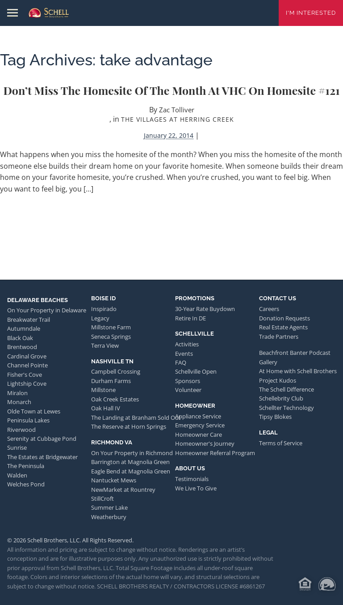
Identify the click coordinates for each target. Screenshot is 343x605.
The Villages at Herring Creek (177, 119)
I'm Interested (311, 12)
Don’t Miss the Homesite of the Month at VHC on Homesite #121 (171, 90)
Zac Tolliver (176, 109)
